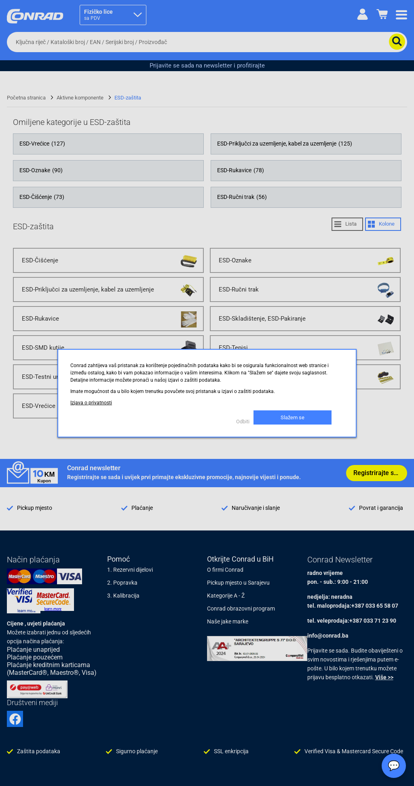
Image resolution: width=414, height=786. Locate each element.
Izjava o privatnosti (91, 403)
